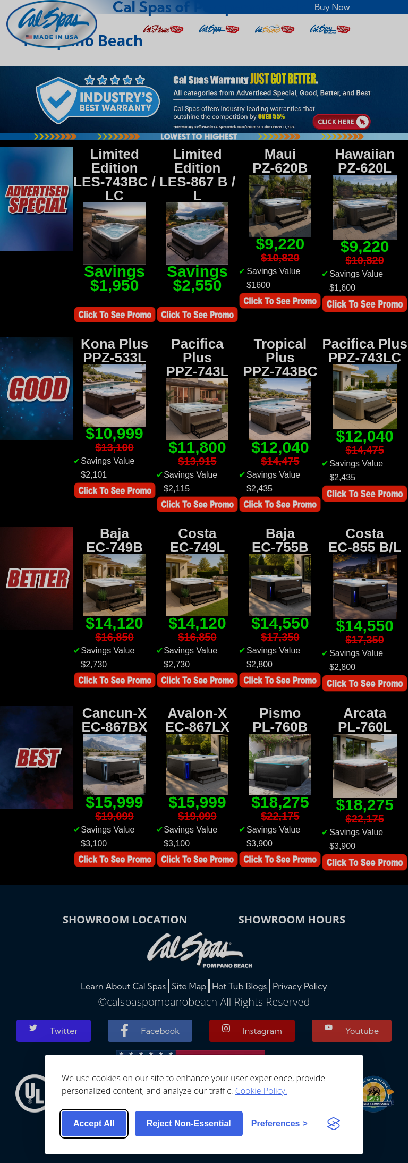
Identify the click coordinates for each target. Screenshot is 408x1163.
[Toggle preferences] (279, 1123)
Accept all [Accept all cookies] (94, 1123)
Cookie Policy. (261, 1091)
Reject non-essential (189, 1123)
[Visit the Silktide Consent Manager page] (333, 1123)
